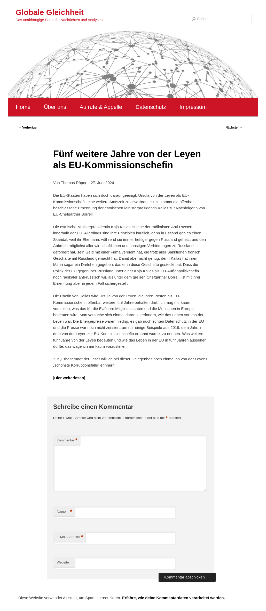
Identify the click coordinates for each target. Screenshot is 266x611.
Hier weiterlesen (69, 378)
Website (63, 562)
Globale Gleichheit (49, 12)
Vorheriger (28, 127)
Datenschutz (151, 107)
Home (23, 107)
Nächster (234, 127)
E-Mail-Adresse (70, 537)
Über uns (55, 107)
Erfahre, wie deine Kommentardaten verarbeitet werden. (173, 598)
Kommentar (67, 440)
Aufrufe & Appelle (101, 107)
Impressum (193, 107)
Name (64, 511)
